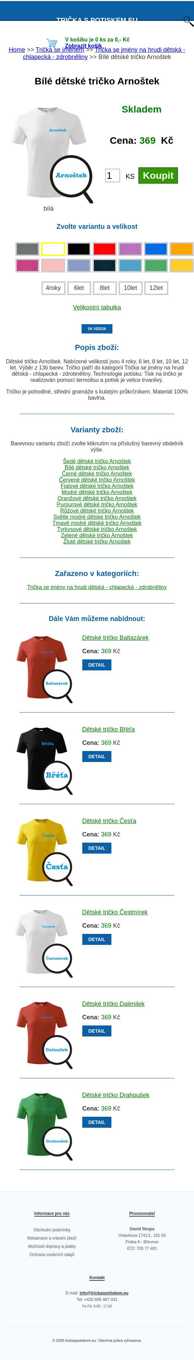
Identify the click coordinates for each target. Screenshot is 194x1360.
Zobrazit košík (83, 46)
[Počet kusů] (112, 175)
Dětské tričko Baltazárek (115, 637)
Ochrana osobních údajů (51, 1254)
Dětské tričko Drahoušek (115, 1095)
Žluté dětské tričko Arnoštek (97, 541)
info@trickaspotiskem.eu (104, 1293)
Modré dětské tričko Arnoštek (97, 492)
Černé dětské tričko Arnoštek (97, 474)
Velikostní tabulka (97, 307)
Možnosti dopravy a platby (52, 1246)
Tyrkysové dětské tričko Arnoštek (97, 529)
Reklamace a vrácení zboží (52, 1238)
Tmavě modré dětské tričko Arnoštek (97, 523)
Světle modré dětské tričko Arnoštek (97, 517)
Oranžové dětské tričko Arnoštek (97, 498)
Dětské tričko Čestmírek (115, 912)
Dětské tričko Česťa (109, 821)
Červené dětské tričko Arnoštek (97, 480)
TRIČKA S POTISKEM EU (96, 20)
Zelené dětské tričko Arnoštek (97, 535)
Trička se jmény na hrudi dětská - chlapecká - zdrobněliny (97, 587)
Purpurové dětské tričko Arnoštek (97, 504)
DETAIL (97, 665)
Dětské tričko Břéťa (108, 729)
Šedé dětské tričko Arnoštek (97, 461)
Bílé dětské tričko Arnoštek (97, 467)
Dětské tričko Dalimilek (113, 1003)
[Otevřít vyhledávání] (189, 25)
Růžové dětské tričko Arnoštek (97, 511)
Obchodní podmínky (52, 1230)
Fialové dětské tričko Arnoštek (97, 486)
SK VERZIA (97, 329)
